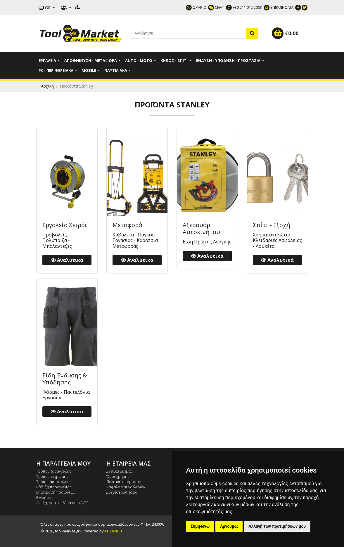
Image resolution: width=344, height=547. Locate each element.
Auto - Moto (139, 60)
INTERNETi (113, 531)
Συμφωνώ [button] (200, 526)
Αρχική (47, 86)
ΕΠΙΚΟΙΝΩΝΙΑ (278, 7)
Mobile (89, 70)
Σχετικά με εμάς (119, 471)
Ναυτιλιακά (116, 70)
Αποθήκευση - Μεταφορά (91, 60)
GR (45, 8)
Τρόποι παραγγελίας (53, 471)
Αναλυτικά (67, 260)
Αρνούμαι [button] (229, 526)
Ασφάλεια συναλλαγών (125, 486)
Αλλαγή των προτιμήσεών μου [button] (277, 526)
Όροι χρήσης (117, 476)
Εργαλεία (48, 60)
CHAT (216, 7)
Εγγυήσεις (44, 497)
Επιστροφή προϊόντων (55, 492)
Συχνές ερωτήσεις (121, 492)
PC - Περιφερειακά (56, 70)
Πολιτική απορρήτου (124, 481)
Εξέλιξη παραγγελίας (54, 486)
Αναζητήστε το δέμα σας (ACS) (62, 502)
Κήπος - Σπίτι (174, 60)
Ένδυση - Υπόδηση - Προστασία (228, 60)
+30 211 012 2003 (244, 7)
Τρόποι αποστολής (52, 481)
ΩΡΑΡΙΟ (196, 7)
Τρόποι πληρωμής (52, 476)
